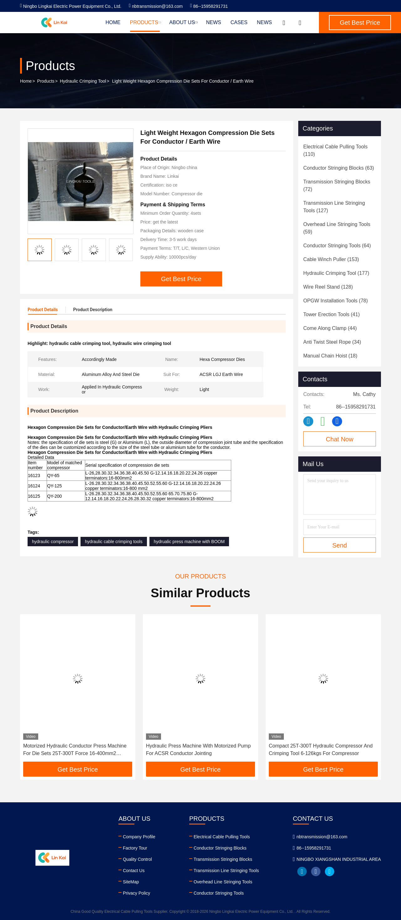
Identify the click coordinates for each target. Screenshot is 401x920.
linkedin (302, 871)
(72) (336, 185)
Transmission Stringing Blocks (223, 859)
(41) (331, 314)
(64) (337, 245)
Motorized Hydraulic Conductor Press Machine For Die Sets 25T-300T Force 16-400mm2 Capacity (75, 750)
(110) (335, 150)
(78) (335, 300)
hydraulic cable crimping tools (114, 541)
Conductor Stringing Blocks (220, 848)
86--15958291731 (209, 6)
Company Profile (139, 836)
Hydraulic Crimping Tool (83, 81)
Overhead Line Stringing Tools (223, 881)
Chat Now (339, 439)
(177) (336, 273)
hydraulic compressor (53, 541)
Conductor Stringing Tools (219, 893)
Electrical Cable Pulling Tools (222, 836)
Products (145, 22)
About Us (182, 22)
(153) (331, 259)
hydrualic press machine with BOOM (189, 541)
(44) (330, 328)
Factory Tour (135, 848)
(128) (328, 287)
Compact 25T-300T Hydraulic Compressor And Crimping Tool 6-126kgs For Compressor (320, 749)
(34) (332, 342)
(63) (338, 168)
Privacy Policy (136, 893)
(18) (330, 355)
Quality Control (137, 859)
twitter (329, 871)
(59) (336, 228)
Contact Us (133, 870)
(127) (334, 206)
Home (113, 22)
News (213, 22)
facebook (315, 871)
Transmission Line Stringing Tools (226, 870)
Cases (239, 22)
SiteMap (131, 881)
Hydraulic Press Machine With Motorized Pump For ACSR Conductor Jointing (198, 749)
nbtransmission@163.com (156, 6)
